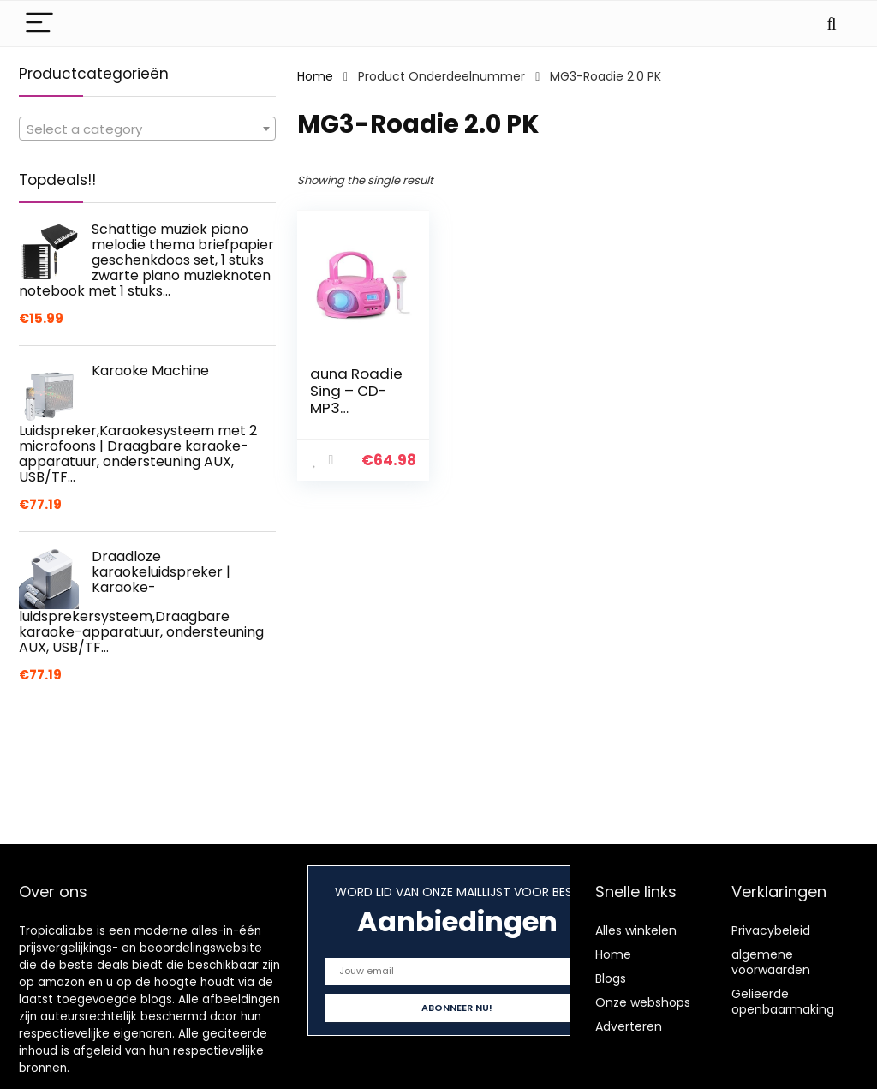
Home (315, 76)
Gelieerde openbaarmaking (782, 1001)
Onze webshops (642, 1002)
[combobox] (147, 129)
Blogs (610, 978)
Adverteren (628, 1026)
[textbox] (147, 129)
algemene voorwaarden (770, 962)
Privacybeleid (770, 930)
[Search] (831, 23)
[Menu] (39, 23)
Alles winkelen (636, 930)
